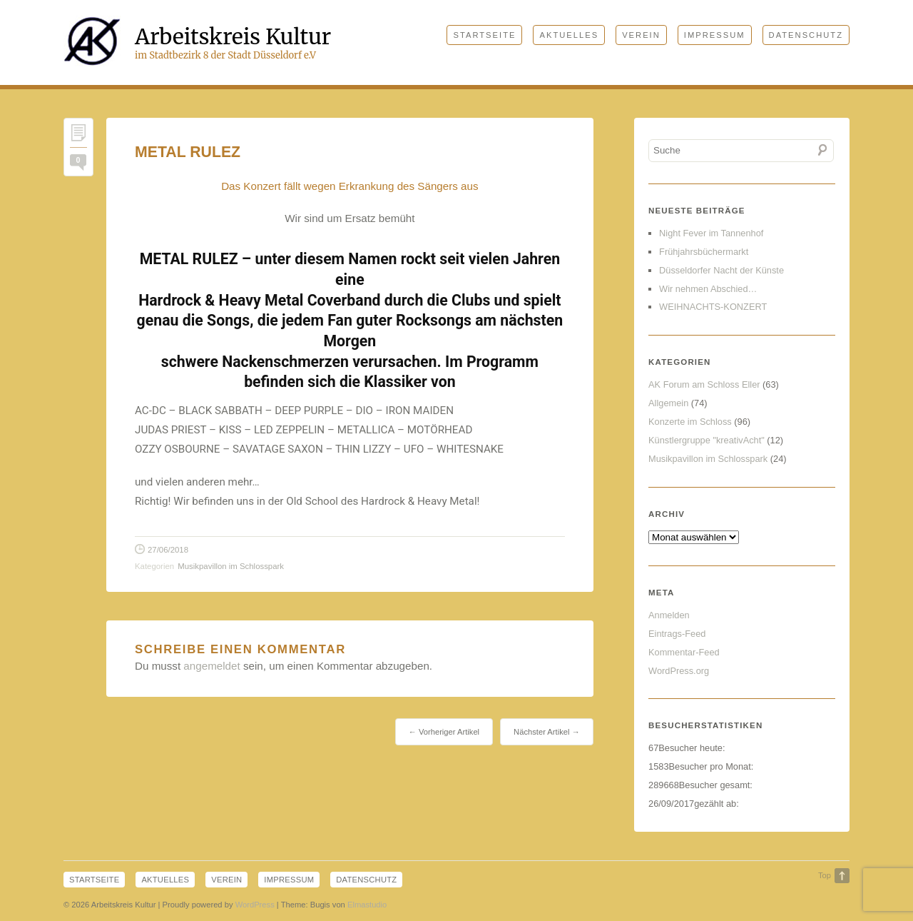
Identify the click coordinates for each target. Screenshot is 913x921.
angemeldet (211, 666)
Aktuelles (568, 35)
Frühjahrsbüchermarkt (703, 251)
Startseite (484, 35)
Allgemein (668, 403)
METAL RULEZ (187, 152)
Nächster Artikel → (547, 732)
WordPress (255, 906)
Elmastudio (367, 906)
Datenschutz (806, 35)
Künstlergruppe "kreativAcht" (706, 440)
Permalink (78, 136)
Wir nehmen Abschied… (708, 288)
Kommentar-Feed (684, 652)
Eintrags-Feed (676, 633)
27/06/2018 (168, 549)
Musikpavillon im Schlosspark (231, 566)
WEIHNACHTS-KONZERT (713, 306)
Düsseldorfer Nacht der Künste (721, 270)
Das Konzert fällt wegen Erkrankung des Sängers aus (349, 186)
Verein (641, 35)
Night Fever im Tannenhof (711, 233)
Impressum (714, 35)
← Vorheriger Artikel (444, 732)
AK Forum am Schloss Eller (704, 384)
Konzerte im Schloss (690, 421)
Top (824, 875)
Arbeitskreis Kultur (233, 36)
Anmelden (669, 615)
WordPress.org (678, 670)
